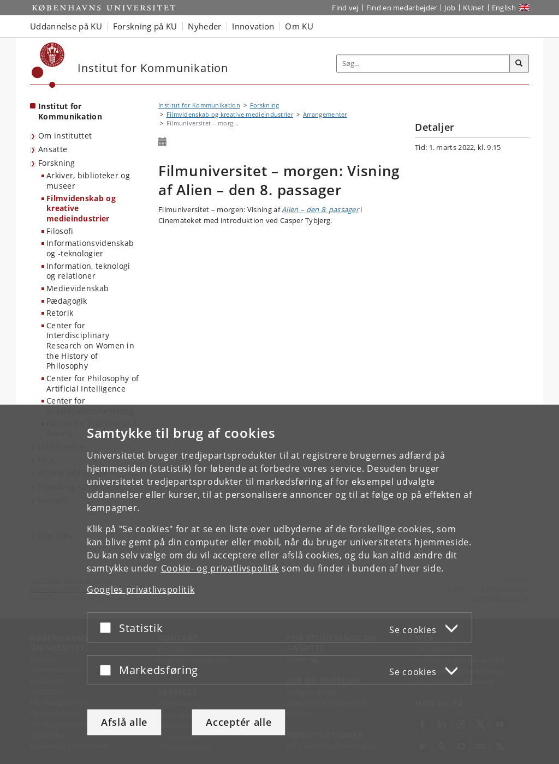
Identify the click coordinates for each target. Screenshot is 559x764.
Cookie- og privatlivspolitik (220, 568)
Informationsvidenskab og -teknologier (90, 248)
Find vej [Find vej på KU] (345, 8)
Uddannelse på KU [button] (66, 26)
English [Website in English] (504, 8)
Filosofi (59, 231)
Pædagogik (66, 301)
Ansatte (52, 149)
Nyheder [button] (204, 26)
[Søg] (519, 64)
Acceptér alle (238, 722)
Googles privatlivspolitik (141, 589)
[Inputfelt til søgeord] (423, 64)
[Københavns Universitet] (48, 65)
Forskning (56, 163)
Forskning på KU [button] (145, 26)
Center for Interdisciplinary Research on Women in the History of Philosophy (90, 345)
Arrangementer (325, 114)
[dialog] (279, 584)
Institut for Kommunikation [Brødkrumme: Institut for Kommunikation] (199, 105)
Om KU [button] (299, 26)
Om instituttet (65, 135)
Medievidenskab (77, 288)
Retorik (59, 313)
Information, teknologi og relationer (88, 271)
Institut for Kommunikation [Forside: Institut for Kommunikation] (70, 111)
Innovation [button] (253, 26)
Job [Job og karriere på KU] (449, 8)
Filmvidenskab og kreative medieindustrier (81, 208)
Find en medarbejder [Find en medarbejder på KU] (401, 8)
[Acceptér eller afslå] (108, 627)
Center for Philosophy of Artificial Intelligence (92, 383)
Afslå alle (124, 722)
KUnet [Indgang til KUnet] (473, 8)
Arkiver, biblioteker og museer (88, 180)
